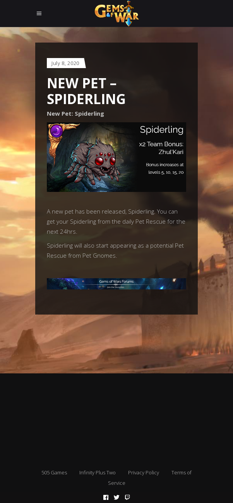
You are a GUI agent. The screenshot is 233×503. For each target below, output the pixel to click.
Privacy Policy (143, 472)
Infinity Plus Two (97, 472)
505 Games (54, 472)
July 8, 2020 (65, 63)
